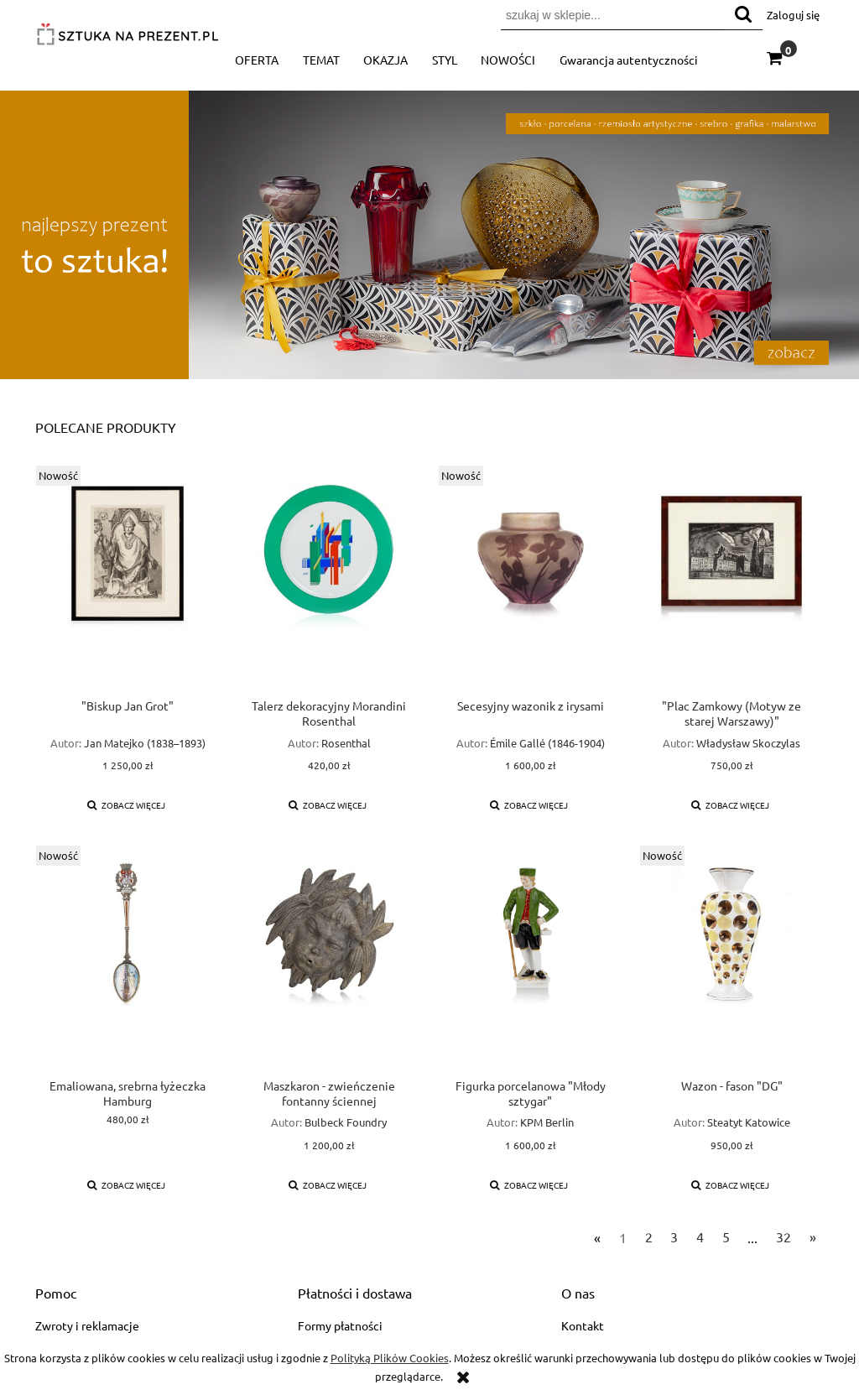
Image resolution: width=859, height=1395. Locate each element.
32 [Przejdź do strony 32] (783, 1236)
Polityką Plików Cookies (390, 1358)
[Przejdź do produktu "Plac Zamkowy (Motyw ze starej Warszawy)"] (731, 581)
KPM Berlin (547, 1122)
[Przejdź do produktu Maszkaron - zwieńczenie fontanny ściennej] (328, 961)
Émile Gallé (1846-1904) (547, 743)
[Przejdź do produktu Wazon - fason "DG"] (731, 961)
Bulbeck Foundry (346, 1122)
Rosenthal (346, 743)
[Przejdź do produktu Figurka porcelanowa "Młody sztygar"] (530, 961)
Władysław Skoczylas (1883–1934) (748, 750)
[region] (429, 234)
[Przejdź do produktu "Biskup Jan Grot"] (127, 581)
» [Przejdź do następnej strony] (813, 1236)
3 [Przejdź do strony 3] (674, 1236)
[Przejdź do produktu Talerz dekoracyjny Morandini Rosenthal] (328, 581)
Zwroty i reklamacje (87, 1325)
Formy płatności (340, 1325)
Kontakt (582, 1325)
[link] (429, 234)
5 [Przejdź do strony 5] (726, 1236)
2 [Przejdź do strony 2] (649, 1236)
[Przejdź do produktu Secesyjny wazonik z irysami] (530, 581)
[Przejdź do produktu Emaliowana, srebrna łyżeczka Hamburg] (127, 961)
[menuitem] (257, 59)
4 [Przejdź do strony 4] (700, 1236)
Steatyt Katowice (748, 1122)
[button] (126, 804)
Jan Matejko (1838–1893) (145, 743)
